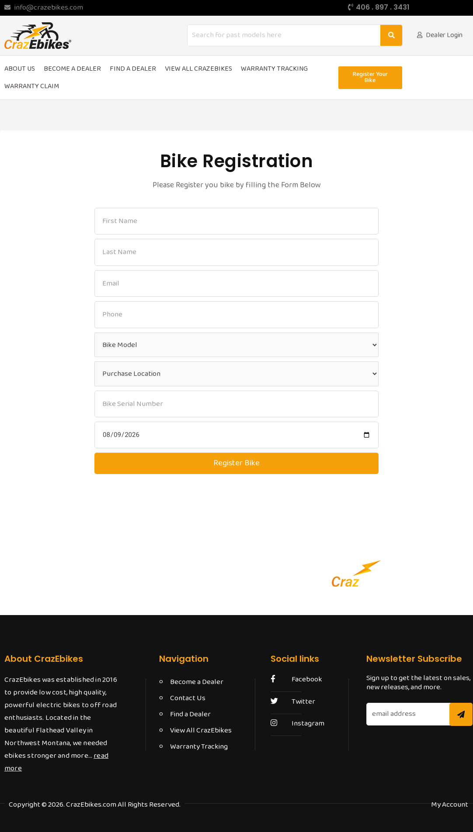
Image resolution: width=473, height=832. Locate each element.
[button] (370, 77)
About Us (19, 69)
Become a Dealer (72, 69)
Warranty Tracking (274, 69)
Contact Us (187, 698)
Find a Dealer (133, 69)
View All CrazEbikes (198, 69)
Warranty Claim (31, 86)
